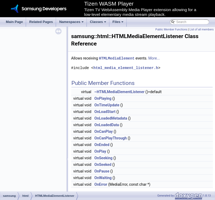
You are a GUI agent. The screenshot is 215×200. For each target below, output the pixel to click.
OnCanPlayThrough (110, 138)
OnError (100, 184)
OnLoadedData (106, 124)
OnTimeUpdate (106, 105)
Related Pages (41, 22)
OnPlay (100, 151)
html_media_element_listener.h (125, 67)
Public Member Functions (171, 29)
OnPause (102, 171)
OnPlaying (102, 98)
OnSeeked (102, 164)
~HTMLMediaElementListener (119, 91)
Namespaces (71, 23)
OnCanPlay (103, 131)
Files (118, 23)
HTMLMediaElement (117, 58)
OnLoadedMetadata (110, 118)
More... (154, 58)
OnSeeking (103, 158)
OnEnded (102, 144)
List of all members (202, 29)
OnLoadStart (104, 111)
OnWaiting (103, 177)
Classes (98, 23)
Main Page (14, 22)
